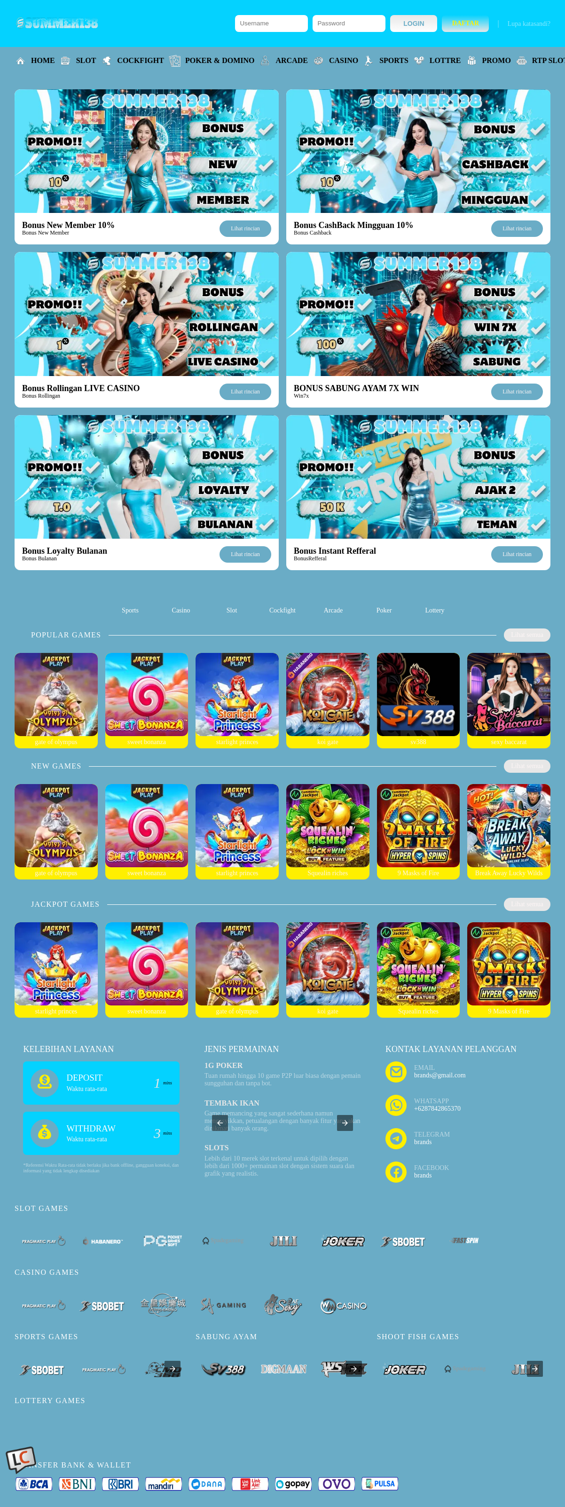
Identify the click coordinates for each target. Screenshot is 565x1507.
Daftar (465, 23)
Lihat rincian (245, 228)
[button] (220, 1123)
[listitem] (130, 601)
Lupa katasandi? (529, 23)
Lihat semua (527, 634)
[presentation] (172, 1369)
